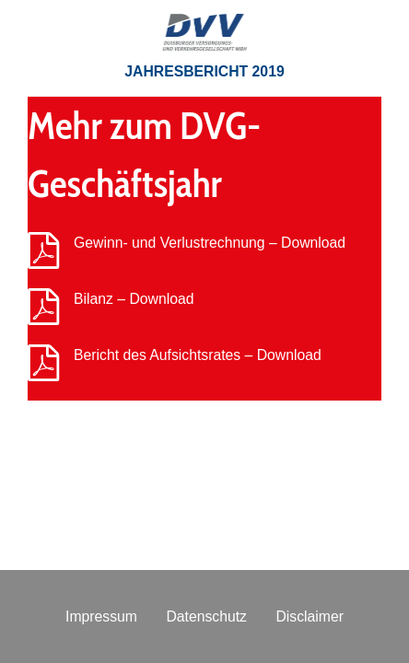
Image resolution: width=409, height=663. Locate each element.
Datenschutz (206, 616)
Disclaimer (309, 616)
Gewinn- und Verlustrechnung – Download (209, 242)
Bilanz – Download (133, 299)
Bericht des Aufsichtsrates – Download (197, 355)
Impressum (101, 616)
